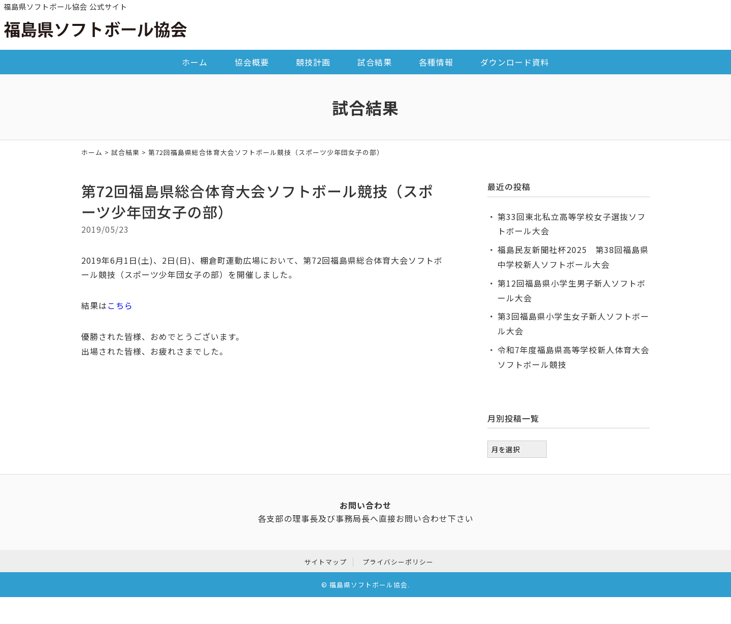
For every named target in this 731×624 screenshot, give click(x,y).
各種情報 (436, 62)
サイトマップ (325, 560)
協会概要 (252, 62)
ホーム (195, 62)
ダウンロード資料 (514, 62)
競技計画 (313, 62)
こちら (120, 305)
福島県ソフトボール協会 (368, 583)
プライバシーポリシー (398, 560)
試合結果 (374, 62)
